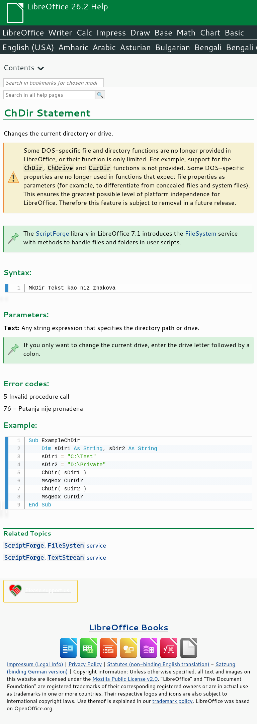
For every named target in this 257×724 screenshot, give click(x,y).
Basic (234, 32)
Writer (60, 32)
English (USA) (28, 47)
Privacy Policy (85, 662)
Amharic (73, 47)
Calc (84, 32)
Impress (111, 32)
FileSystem (200, 233)
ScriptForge (52, 233)
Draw (140, 32)
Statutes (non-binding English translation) (158, 662)
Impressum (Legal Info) (35, 662)
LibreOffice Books (128, 626)
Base (163, 32)
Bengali (208, 47)
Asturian (135, 47)
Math (186, 32)
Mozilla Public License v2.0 (125, 677)
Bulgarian (172, 47)
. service (54, 544)
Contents (18, 67)
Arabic (104, 47)
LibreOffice (23, 32)
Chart (209, 32)
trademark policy (172, 699)
